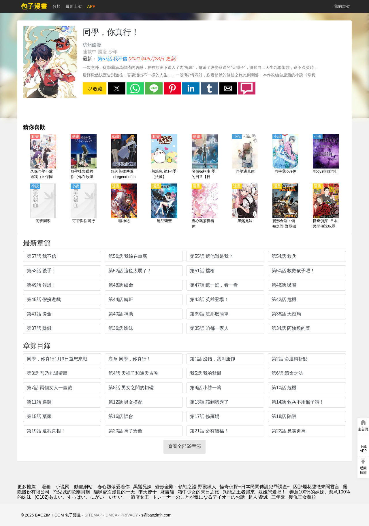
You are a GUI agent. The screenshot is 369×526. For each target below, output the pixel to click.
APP (91, 6)
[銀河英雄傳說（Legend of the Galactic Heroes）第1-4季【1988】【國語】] (124, 157)
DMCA (111, 515)
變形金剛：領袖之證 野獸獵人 (185, 486)
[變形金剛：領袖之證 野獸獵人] (285, 206)
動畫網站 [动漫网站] (83, 486)
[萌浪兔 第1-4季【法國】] (164, 157)
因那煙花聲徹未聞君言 (316, 486)
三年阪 (278, 497)
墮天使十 (147, 491)
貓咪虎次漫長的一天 (114, 491)
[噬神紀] (124, 206)
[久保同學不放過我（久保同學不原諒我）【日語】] (43, 157)
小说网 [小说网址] (62, 486)
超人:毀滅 (258, 497)
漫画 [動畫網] (46, 486)
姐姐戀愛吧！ (272, 491)
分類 (56, 6)
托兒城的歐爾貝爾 (71, 491)
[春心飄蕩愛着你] (205, 206)
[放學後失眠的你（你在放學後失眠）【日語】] (84, 157)
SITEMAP (93, 515)
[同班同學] (43, 206)
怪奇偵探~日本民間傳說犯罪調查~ (255, 486)
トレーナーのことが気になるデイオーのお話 (199, 497)
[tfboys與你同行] (326, 157)
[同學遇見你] (245, 157)
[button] (116, 88)
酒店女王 (140, 497)
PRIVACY (129, 515)
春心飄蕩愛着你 (113, 486)
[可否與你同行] (84, 206)
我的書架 (342, 6)
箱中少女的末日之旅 (198, 491)
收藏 (94, 88)
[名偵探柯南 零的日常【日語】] (205, 157)
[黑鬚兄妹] (245, 206)
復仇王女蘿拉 (302, 497)
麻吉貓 (167, 491)
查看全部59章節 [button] (184, 446)
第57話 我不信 (112, 58)
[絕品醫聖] (164, 206)
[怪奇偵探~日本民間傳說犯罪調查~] (326, 206)
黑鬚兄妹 (142, 486)
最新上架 (74, 6)
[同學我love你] (285, 157)
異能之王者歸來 (239, 491)
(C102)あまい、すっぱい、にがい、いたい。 (81, 497)
